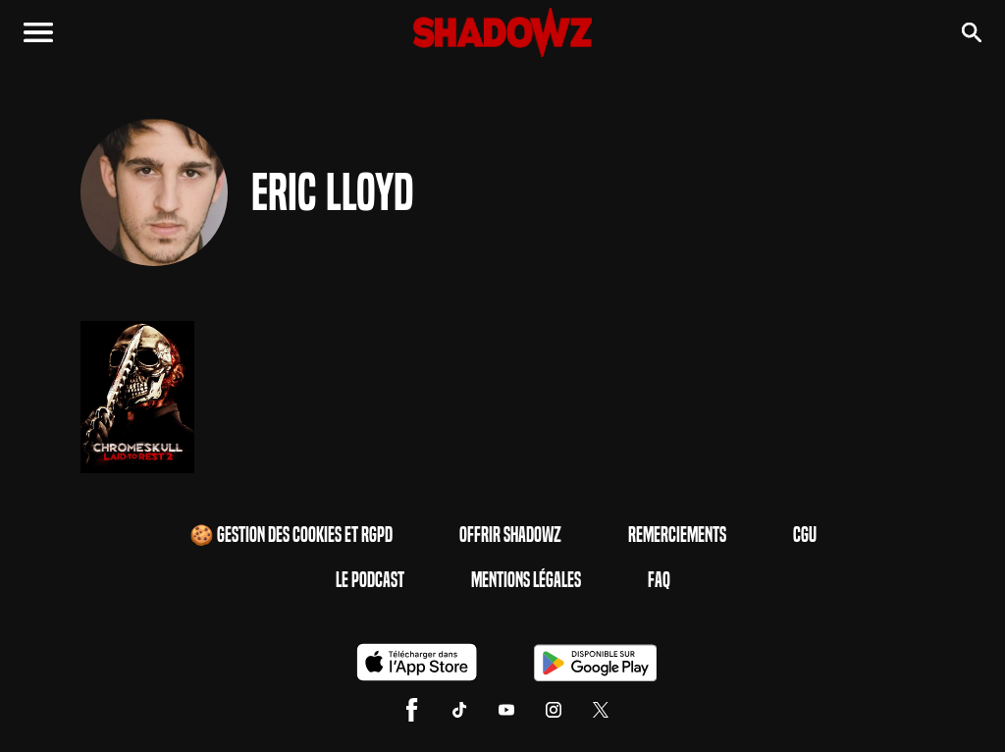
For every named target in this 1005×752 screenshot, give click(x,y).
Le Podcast (370, 580)
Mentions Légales (526, 580)
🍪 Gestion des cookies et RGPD (291, 535)
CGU (805, 535)
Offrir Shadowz (510, 535)
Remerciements (677, 535)
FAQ (659, 580)
